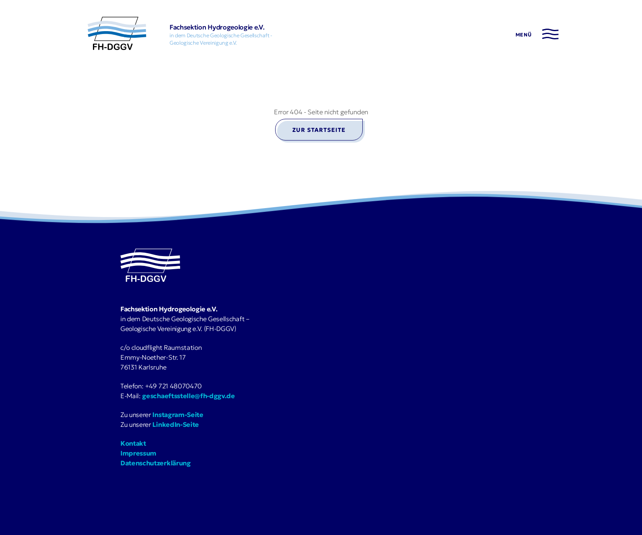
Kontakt (133, 443)
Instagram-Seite (177, 414)
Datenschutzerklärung (155, 463)
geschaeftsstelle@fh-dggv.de (188, 396)
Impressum (138, 453)
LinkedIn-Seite (175, 424)
